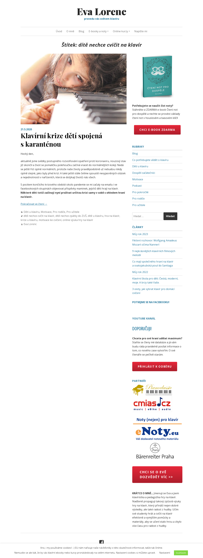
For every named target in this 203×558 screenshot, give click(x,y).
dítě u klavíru (95, 216)
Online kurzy (120, 31)
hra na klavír (112, 216)
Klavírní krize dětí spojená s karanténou (61, 139)
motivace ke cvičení (50, 220)
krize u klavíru (29, 220)
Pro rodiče (59, 212)
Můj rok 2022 (140, 272)
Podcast (137, 185)
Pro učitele (72, 212)
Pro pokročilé (140, 192)
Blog (81, 31)
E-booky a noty (98, 31)
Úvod (59, 31)
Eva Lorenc (101, 11)
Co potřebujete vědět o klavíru (150, 160)
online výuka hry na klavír (78, 220)
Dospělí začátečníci (143, 173)
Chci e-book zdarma (157, 130)
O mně (70, 31)
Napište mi (140, 31)
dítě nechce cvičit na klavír (39, 216)
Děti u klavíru (31, 212)
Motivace (46, 212)
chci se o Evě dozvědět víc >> (156, 474)
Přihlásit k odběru (155, 366)
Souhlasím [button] (181, 552)
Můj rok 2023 (140, 234)
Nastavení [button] (164, 552)
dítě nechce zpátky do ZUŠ (71, 216)
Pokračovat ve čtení (34, 204)
